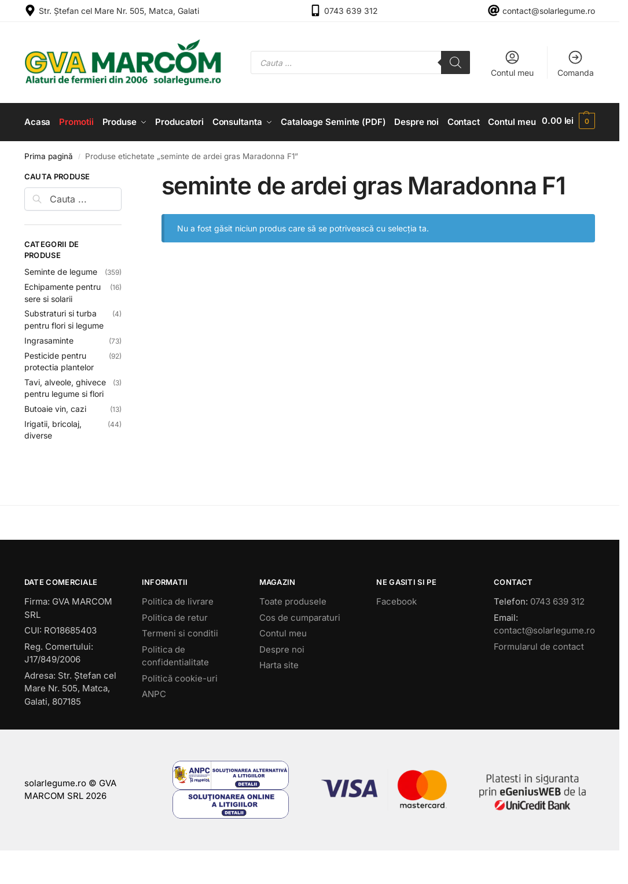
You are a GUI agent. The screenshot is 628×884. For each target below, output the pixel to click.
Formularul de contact (539, 678)
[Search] (455, 62)
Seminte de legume (60, 304)
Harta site (279, 696)
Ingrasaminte (49, 372)
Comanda (575, 63)
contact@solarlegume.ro (548, 11)
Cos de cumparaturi (299, 649)
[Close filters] (125, 210)
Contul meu (512, 63)
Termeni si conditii (180, 665)
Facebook (396, 633)
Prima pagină (48, 188)
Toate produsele (292, 633)
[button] (570, 138)
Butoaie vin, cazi (55, 440)
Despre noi (281, 681)
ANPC (154, 725)
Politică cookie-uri (180, 710)
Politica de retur (175, 649)
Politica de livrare (178, 633)
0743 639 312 (351, 11)
